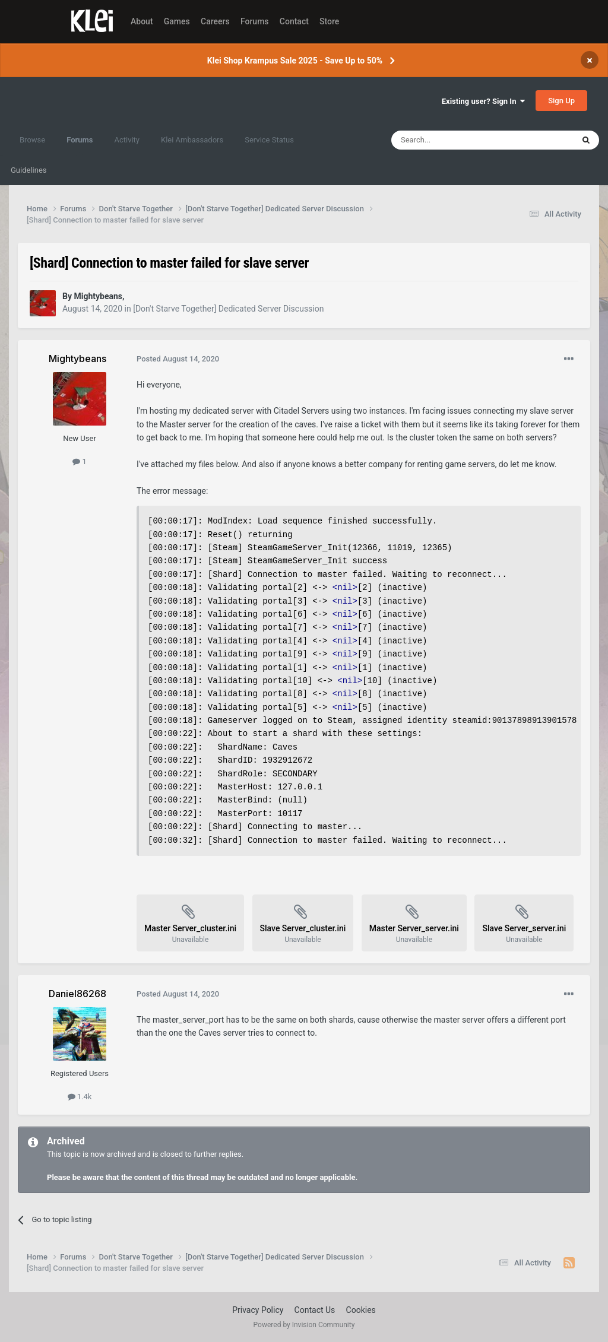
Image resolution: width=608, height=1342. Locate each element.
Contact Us (314, 1310)
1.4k (80, 1096)
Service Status (269, 139)
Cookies (361, 1310)
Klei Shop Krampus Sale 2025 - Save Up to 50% (294, 60)
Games (177, 21)
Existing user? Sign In (483, 101)
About (142, 21)
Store (329, 21)
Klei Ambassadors (192, 139)
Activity (127, 139)
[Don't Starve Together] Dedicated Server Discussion (228, 308)
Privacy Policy (257, 1310)
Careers (215, 21)
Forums (254, 21)
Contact (294, 21)
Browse (32, 139)
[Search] (454, 140)
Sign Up (561, 100)
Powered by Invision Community (304, 1325)
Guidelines (29, 170)
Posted (178, 358)
